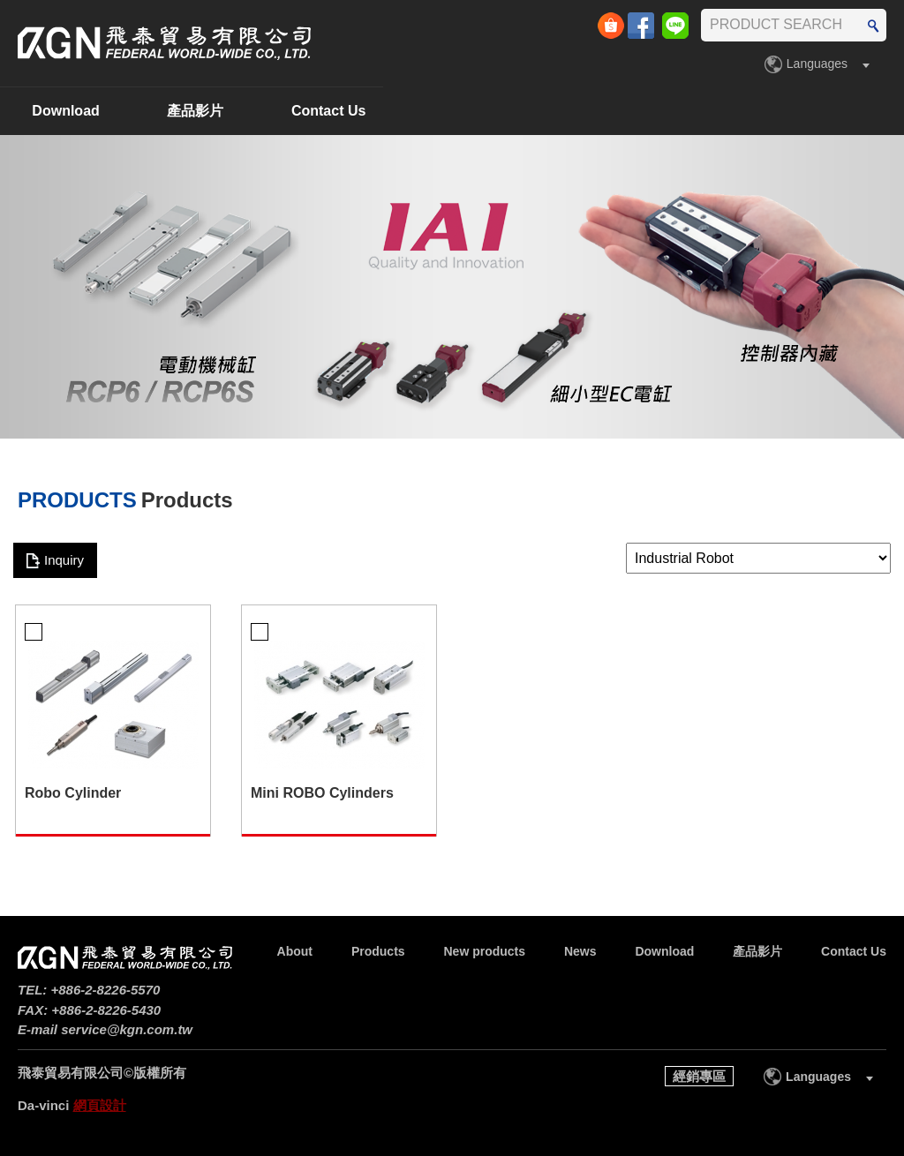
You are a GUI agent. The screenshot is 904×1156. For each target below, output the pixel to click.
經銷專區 (699, 1076)
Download (586, 110)
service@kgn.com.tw (126, 1029)
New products (333, 110)
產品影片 (716, 110)
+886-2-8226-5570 (106, 989)
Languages (817, 63)
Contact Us (849, 110)
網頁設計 (99, 1105)
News (467, 110)
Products (188, 110)
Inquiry (64, 559)
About (70, 110)
